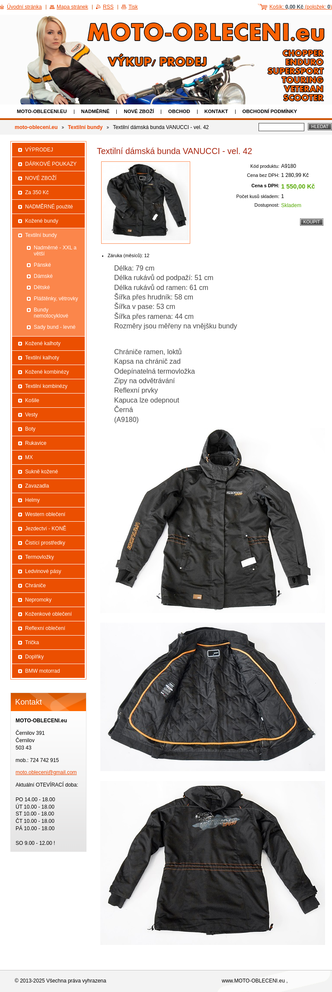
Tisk (133, 7)
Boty (30, 429)
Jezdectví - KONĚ (45, 529)
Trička (32, 642)
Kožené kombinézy (47, 372)
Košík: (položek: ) (300, 7)
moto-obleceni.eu (42, 111)
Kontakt (216, 111)
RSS (108, 7)
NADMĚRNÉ (95, 111)
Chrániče (35, 586)
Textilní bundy (85, 127)
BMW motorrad (42, 671)
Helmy (32, 500)
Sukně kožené (41, 472)
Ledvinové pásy (43, 571)
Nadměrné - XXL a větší (55, 251)
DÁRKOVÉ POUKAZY (51, 164)
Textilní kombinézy (46, 386)
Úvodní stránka (24, 7)
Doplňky (34, 657)
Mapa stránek (72, 7)
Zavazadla (37, 486)
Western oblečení (45, 514)
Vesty (31, 415)
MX (29, 457)
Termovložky (39, 557)
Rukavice (35, 443)
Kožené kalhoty (43, 343)
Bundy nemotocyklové (51, 313)
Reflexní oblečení (45, 628)
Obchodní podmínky (270, 111)
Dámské (43, 276)
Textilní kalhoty (42, 358)
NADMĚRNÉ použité (49, 207)
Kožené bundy (41, 221)
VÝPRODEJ (39, 150)
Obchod (179, 111)
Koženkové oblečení (48, 614)
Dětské (42, 287)
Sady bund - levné (55, 327)
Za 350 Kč (37, 192)
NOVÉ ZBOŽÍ (139, 111)
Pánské (42, 265)
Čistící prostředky (45, 543)
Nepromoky (38, 600)
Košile (32, 400)
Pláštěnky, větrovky (56, 299)
